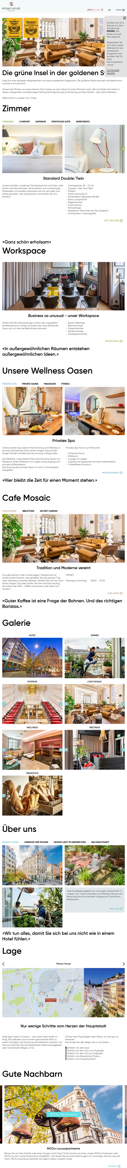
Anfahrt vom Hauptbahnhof (81, 1059)
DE (109, 10)
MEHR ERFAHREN (112, 473)
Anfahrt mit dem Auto (79, 1048)
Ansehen (114, 1166)
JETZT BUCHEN (113, 221)
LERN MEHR (115, 593)
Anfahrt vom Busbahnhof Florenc (83, 1056)
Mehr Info (116, 909)
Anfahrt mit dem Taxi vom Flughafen (85, 1051)
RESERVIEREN (114, 341)
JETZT (95, 10)
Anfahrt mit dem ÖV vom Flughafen (85, 1053)
